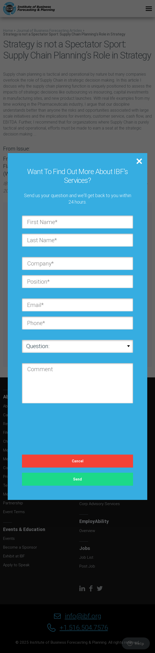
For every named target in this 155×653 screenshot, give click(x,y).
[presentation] (61, 424)
